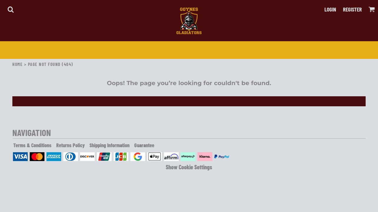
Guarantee (144, 145)
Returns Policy (70, 145)
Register (352, 9)
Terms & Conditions (32, 145)
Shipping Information (109, 145)
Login (330, 9)
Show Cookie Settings (189, 166)
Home (17, 64)
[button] (10, 9)
